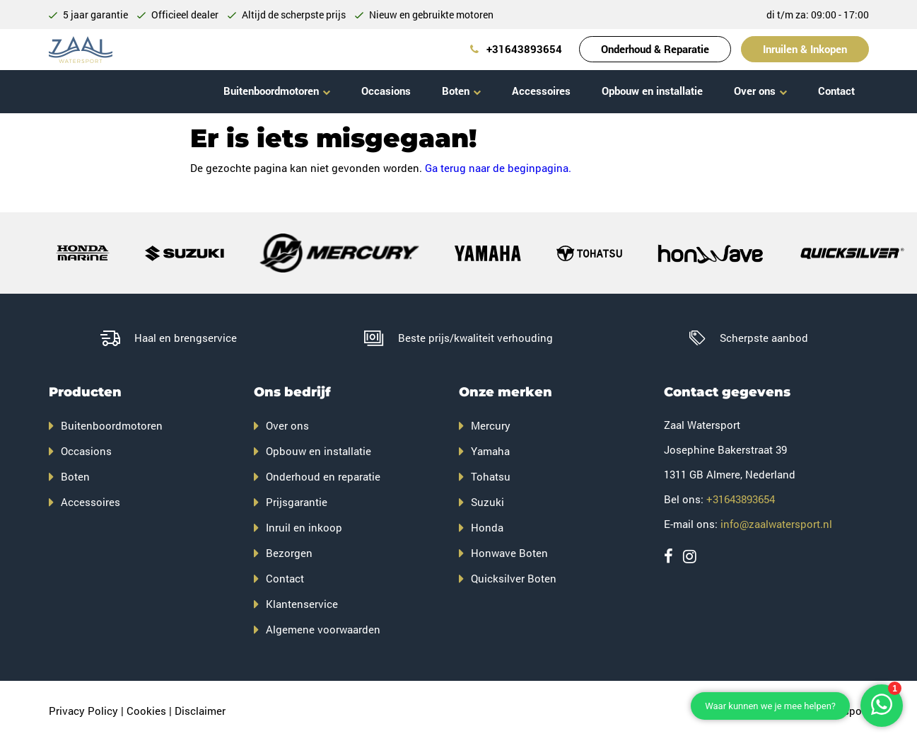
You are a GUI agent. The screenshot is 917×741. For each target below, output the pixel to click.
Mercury (490, 425)
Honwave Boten (509, 553)
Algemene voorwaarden (323, 629)
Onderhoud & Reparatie (655, 49)
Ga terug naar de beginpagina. (498, 168)
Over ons (755, 91)
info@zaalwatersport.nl (776, 524)
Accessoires (541, 91)
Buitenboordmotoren (271, 91)
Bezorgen (289, 553)
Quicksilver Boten (513, 578)
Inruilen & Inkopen (805, 49)
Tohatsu (490, 476)
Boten (455, 91)
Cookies (146, 710)
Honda (487, 527)
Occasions (386, 91)
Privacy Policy (83, 710)
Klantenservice (302, 604)
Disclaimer (200, 710)
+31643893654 (516, 49)
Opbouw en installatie (652, 91)
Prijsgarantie (296, 502)
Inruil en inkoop (304, 527)
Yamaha (490, 451)
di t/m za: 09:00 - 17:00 (817, 14)
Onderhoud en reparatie (323, 476)
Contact (836, 91)
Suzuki (487, 502)
